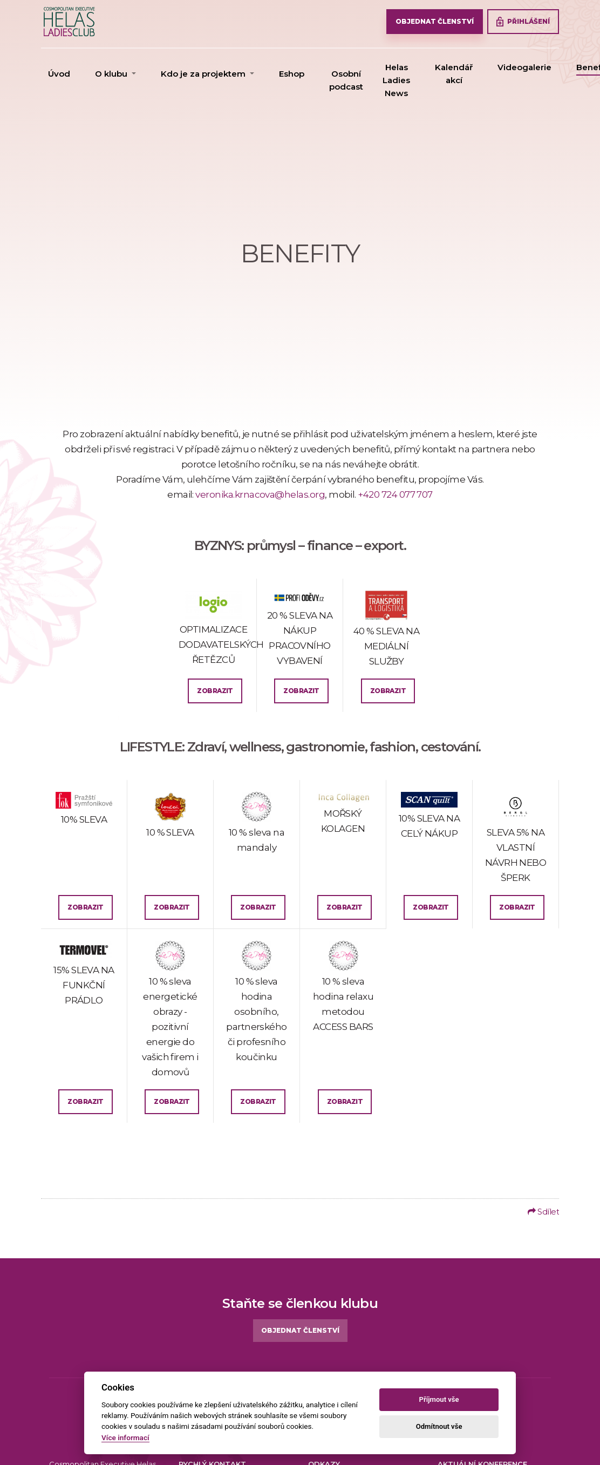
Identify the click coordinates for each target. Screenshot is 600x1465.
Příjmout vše (439, 1399)
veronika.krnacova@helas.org (260, 494)
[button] (115, 74)
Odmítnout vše (439, 1426)
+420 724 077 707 (395, 494)
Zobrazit (215, 691)
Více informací (125, 1437)
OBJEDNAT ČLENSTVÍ (435, 21)
